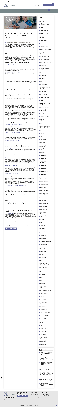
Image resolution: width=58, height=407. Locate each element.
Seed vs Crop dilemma (44, 281)
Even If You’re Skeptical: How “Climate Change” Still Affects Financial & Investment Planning (45, 357)
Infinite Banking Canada (44, 193)
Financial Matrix (43, 167)
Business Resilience (43, 93)
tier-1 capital (42, 324)
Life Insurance (42, 219)
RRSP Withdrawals (43, 278)
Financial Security (43, 37)
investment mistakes (43, 204)
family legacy (42, 148)
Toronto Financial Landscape (45, 58)
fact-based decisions (44, 146)
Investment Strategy (43, 212)
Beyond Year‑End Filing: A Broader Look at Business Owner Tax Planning (46, 370)
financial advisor (43, 155)
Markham (42, 43)
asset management (43, 72)
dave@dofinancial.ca (19, 226)
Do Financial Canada (43, 137)
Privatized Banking (43, 250)
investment (42, 202)
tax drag (41, 297)
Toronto (41, 325)
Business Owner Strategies (44, 88)
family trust (42, 149)
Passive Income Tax (43, 237)
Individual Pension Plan (44, 190)
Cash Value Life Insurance (44, 114)
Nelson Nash (42, 232)
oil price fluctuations (43, 234)
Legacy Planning (43, 215)
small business (42, 284)
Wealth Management (44, 337)
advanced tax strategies (44, 63)
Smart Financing (43, 286)
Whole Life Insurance (43, 343)
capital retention (43, 110)
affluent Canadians (43, 65)
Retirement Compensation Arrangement (44, 265)
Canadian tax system (44, 33)
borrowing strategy (43, 81)
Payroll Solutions (43, 238)
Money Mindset (42, 229)
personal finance (43, 239)
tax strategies (42, 305)
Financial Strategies (13, 42)
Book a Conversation (48, 5)
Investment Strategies (44, 210)
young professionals (43, 344)
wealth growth (42, 335)
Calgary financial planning (44, 24)
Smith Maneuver (43, 287)
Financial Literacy (43, 165)
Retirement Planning (21, 42)
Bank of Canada (43, 75)
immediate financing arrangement (46, 188)
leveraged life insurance (44, 218)
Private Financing (43, 247)
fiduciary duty (42, 152)
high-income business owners (45, 183)
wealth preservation (43, 338)
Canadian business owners (44, 97)
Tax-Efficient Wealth (43, 309)
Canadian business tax (44, 98)
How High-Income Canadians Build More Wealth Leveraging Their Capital (46, 353)
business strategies (43, 21)
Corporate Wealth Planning (45, 126)
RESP (41, 261)
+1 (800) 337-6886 (38, 5)
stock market (42, 292)
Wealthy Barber (43, 341)
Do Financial (42, 136)
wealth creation (43, 334)
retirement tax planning (44, 268)
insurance (42, 197)
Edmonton (42, 36)
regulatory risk (42, 260)
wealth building (42, 332)
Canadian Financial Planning (45, 103)
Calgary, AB (45, 392)
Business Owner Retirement (45, 87)
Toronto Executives (28, 42)
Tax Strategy (42, 306)
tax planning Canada (43, 302)
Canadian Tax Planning (44, 106)
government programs (44, 181)
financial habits (43, 162)
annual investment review (44, 68)
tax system (42, 308)
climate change (43, 121)
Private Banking (43, 245)
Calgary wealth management (45, 26)
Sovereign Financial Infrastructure (46, 289)
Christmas (42, 119)
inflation (41, 196)
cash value (42, 113)
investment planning (43, 206)
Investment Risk (43, 207)
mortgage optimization (44, 231)
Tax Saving (42, 303)
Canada (41, 27)
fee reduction (42, 151)
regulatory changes (43, 258)
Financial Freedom (43, 159)
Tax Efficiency (42, 52)
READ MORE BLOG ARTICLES (11, 228)
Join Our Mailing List (22, 395)
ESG (41, 143)
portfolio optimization (44, 244)
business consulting (43, 84)
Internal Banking (43, 200)
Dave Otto (42, 133)
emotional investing (43, 140)
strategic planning (43, 50)
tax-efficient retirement (44, 56)
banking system (43, 78)
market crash (42, 228)
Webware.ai (38, 405)
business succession (43, 94)
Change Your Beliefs (43, 117)
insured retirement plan (44, 199)
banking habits (42, 77)
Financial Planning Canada (44, 171)
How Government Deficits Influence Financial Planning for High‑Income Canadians (46, 363)
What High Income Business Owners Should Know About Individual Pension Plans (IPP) (46, 380)
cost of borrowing (43, 129)
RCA (41, 253)
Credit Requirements (43, 132)
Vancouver (42, 61)
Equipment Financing (43, 142)
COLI (41, 123)
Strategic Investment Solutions (45, 49)
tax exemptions (43, 299)
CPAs (41, 130)
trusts (41, 329)
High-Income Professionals (44, 186)
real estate (42, 254)
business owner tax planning (45, 90)
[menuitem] (4, 10)
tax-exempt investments (44, 315)
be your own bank (43, 79)
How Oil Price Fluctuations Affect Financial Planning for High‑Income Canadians (46, 367)
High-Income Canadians (44, 39)
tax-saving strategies (44, 319)
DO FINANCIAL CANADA (28, 405)
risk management (43, 270)
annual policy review (43, 69)
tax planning (42, 53)
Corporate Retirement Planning (45, 124)
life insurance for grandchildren (45, 221)
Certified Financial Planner (44, 116)
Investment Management (44, 203)
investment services (43, 209)
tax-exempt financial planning (45, 312)
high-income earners (44, 40)
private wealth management (45, 248)
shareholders (42, 283)
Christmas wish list (43, 120)
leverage (41, 216)
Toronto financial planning (44, 59)
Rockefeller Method (43, 273)
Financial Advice (43, 153)
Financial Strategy (43, 174)
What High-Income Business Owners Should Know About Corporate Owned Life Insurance (46, 377)
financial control (43, 158)
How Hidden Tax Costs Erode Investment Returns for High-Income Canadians (46, 384)
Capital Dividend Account (44, 107)
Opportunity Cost (43, 235)
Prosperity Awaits (43, 251)
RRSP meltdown (42, 276)
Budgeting (42, 82)
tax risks (41, 55)
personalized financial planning (45, 241)
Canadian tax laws (43, 104)
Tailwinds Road (42, 296)
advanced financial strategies (45, 62)
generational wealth (43, 178)
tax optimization (43, 300)
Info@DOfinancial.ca (34, 394)
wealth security (43, 340)
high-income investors (44, 184)
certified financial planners (45, 34)
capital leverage (43, 109)
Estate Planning (43, 145)
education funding (43, 139)
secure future (42, 47)
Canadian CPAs (42, 100)
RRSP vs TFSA (42, 277)
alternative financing (44, 66)
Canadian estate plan (44, 30)
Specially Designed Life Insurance (46, 290)
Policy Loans (42, 242)
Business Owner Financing (44, 85)
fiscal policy (42, 177)
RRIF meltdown (42, 274)
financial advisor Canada (44, 156)
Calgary (41, 23)
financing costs (43, 175)
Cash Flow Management (44, 112)
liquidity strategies (43, 223)
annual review (42, 71)
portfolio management (44, 46)
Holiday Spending (43, 187)
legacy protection (43, 42)
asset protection (43, 20)
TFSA (41, 321)
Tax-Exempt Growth (43, 313)
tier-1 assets (42, 322)
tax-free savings (43, 318)
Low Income (42, 226)
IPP (40, 213)
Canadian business (43, 28)
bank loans (42, 74)
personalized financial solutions (45, 44)
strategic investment (44, 293)
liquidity (41, 222)
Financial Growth (43, 161)
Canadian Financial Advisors (45, 101)
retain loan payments (44, 263)
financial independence (44, 164)
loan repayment (43, 225)
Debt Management (43, 135)
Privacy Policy (29, 403)
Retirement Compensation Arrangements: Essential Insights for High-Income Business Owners (46, 373)
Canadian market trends (44, 31)
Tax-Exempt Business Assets (45, 311)
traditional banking (43, 328)
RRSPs (41, 280)
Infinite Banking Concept (44, 194)
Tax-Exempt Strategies (44, 316)
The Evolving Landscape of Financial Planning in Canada (46, 360)
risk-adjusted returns (44, 271)
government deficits (43, 180)
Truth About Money (43, 331)
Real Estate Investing (43, 257)
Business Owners (43, 91)
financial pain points (43, 168)
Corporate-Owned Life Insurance (46, 127)
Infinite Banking (42, 191)
